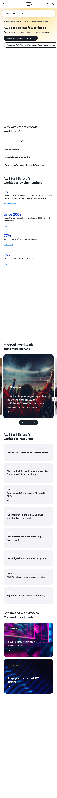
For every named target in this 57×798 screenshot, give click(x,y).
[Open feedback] (54, 399)
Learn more (8, 226)
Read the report (10, 204)
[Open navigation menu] (3, 4)
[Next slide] (35, 422)
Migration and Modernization (14, 22)
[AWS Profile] (53, 4)
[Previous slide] (21, 422)
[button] (14, 13)
